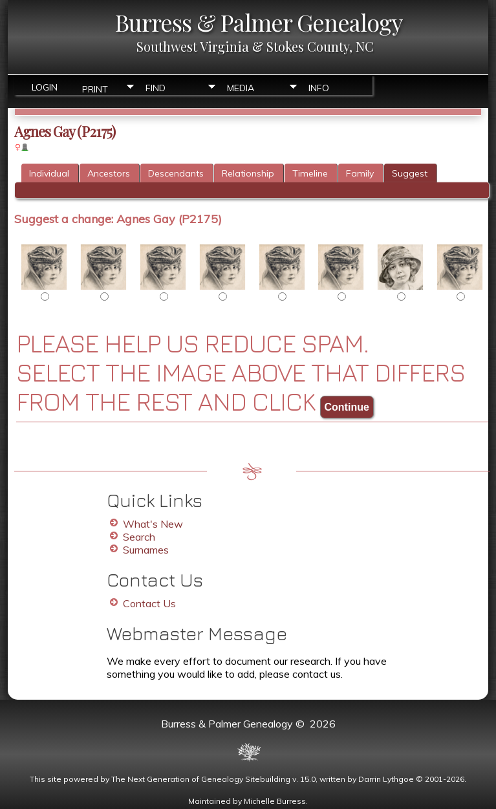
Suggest (409, 173)
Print (95, 88)
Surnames (146, 549)
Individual (49, 173)
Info (318, 88)
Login (45, 87)
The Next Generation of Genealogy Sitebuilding (200, 779)
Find (156, 88)
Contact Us (149, 603)
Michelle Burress (275, 801)
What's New (153, 523)
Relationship (248, 173)
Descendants (176, 173)
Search (139, 536)
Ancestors (108, 173)
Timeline (310, 173)
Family (360, 173)
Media (240, 88)
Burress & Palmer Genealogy (258, 22)
